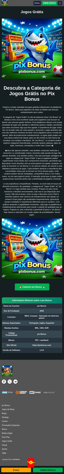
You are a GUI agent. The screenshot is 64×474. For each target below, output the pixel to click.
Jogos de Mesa (8, 409)
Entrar (37, 3)
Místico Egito (7, 433)
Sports (4, 449)
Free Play (6, 437)
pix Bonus (6, 405)
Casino (5, 421)
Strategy (5, 417)
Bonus (4, 429)
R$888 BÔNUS (49, 3)
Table (4, 453)
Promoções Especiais (11, 425)
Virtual (4, 445)
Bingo (4, 413)
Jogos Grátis (7, 441)
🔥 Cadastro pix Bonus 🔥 (32, 287)
